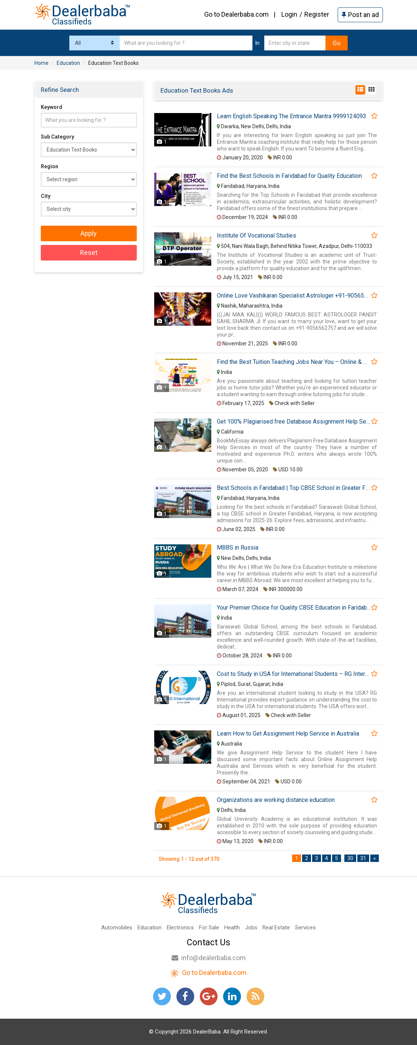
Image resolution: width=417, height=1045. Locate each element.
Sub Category (57, 137)
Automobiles (116, 927)
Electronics (180, 927)
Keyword (51, 107)
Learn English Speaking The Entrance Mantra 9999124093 (291, 116)
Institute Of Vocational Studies (256, 235)
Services (305, 927)
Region (49, 166)
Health (232, 927)
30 (350, 858)
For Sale (209, 927)
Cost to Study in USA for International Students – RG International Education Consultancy (294, 674)
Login (289, 14)
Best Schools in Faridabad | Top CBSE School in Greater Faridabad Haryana (294, 488)
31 (363, 858)
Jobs (251, 927)
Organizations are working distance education (276, 800)
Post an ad (360, 15)
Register (316, 14)
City (45, 196)
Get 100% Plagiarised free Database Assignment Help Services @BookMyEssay (294, 421)
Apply (88, 233)
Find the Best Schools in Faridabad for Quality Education (289, 176)
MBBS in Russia (237, 547)
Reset (88, 252)
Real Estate (276, 927)
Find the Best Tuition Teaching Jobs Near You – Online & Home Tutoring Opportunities (294, 362)
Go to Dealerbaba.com (236, 14)
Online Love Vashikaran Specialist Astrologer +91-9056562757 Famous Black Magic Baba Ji (294, 295)
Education (150, 927)
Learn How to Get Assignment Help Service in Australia (288, 733)
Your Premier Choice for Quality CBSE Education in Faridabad (294, 607)
